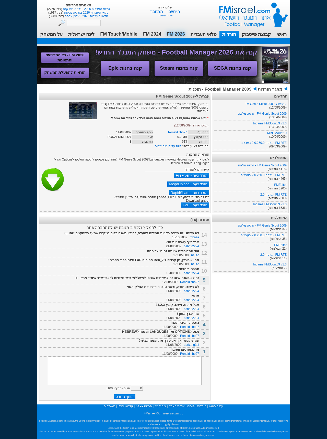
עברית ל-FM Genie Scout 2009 (266, 104)
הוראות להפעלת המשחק (65, 72)
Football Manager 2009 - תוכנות (220, 89)
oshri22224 (191, 246)
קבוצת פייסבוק (256, 34)
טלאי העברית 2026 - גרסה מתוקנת (86, 9)
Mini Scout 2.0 (277, 133)
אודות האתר (177, 406)
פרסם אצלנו (144, 406)
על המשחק (51, 34)
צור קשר (160, 406)
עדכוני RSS (125, 406)
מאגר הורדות (270, 89)
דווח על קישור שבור (168, 146)
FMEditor (280, 185)
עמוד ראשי (250, 12)
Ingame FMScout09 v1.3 (270, 123)
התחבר (157, 11)
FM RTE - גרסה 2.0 (273, 194)
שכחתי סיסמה (165, 15)
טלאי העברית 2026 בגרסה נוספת (86, 12)
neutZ (195, 255)
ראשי (282, 34)
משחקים (109, 406)
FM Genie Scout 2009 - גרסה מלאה (262, 113)
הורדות (229, 34)
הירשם (174, 11)
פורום (191, 406)
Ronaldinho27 (177, 132)
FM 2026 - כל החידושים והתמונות (65, 57)
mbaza (194, 237)
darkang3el (191, 345)
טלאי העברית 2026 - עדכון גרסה (86, 16)
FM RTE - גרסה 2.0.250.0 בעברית (264, 143)
